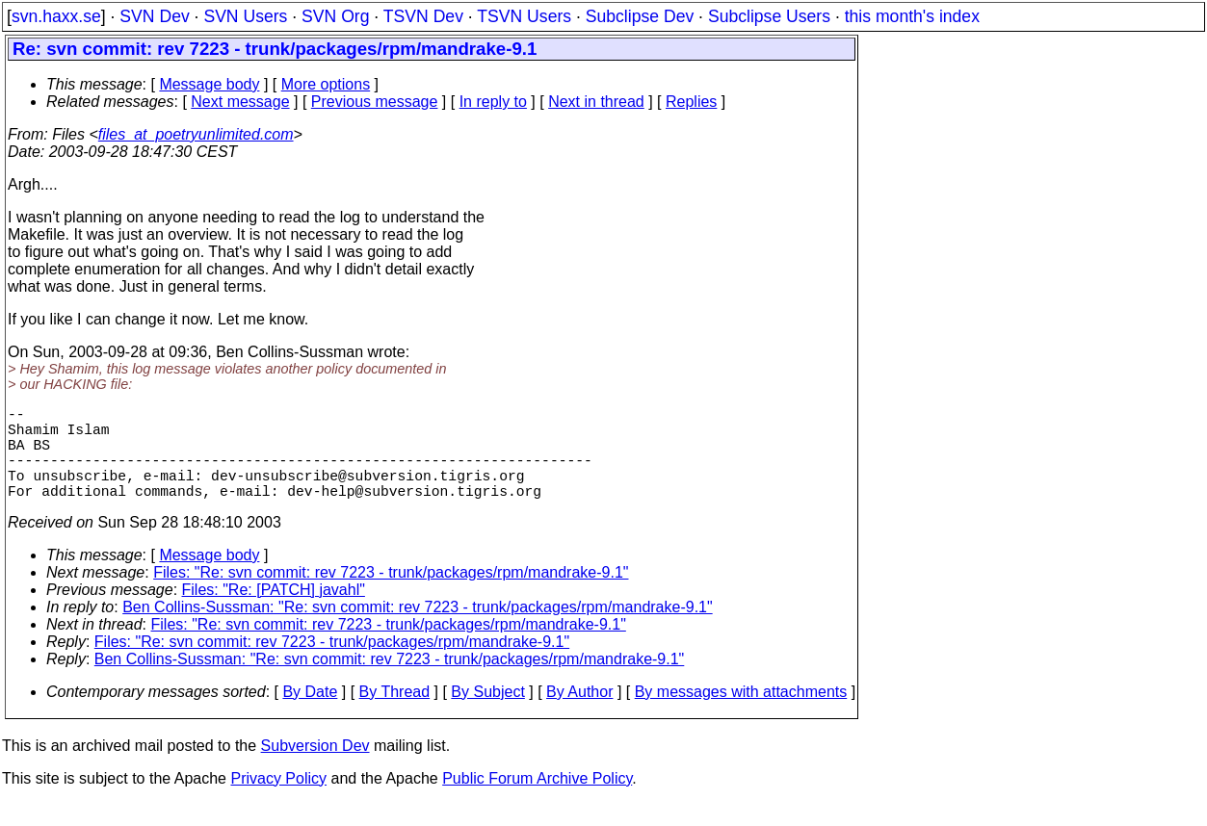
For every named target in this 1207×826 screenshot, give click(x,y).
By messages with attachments (741, 715)
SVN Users (245, 16)
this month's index (912, 16)
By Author (579, 715)
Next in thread (596, 101)
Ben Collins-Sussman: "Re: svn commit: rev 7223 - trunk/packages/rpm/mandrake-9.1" (417, 630)
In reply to (493, 101)
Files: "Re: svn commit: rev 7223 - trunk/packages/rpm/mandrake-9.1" (390, 595)
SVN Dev (154, 16)
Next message (240, 101)
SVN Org (335, 16)
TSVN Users (524, 16)
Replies (691, 101)
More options (326, 84)
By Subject (487, 715)
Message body (209, 84)
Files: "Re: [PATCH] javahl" (273, 613)
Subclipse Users (769, 16)
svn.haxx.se (56, 16)
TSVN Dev (423, 16)
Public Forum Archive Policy (537, 801)
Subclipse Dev (640, 16)
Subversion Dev (315, 769)
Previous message (374, 101)
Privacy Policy (278, 801)
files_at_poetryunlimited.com (196, 134)
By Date (309, 715)
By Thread (395, 715)
